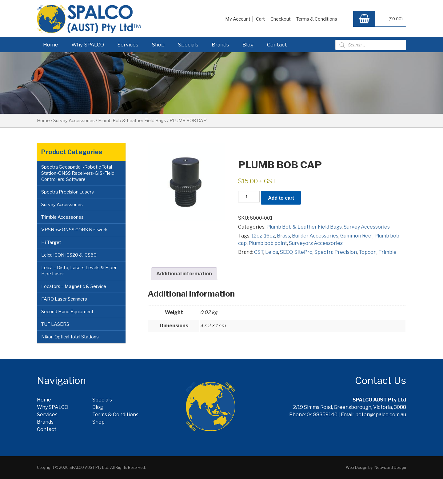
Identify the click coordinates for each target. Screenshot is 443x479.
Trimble (387, 252)
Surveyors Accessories (316, 243)
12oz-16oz (263, 236)
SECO (286, 252)
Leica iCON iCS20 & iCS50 (69, 255)
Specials (188, 45)
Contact (277, 45)
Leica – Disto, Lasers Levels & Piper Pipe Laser (79, 271)
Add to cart (281, 198)
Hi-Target (51, 242)
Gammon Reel (356, 236)
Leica (271, 252)
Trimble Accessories (62, 217)
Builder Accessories (315, 236)
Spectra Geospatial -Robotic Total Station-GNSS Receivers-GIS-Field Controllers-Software (77, 173)
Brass (283, 236)
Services (127, 45)
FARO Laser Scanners (64, 299)
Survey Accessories (74, 120)
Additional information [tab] (184, 274)
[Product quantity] (249, 196)
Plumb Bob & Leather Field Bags (132, 120)
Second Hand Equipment (67, 311)
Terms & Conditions (316, 19)
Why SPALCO (87, 45)
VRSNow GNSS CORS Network (74, 230)
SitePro (303, 252)
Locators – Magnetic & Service (73, 286)
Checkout (280, 19)
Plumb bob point (268, 243)
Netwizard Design (390, 467)
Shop (158, 45)
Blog (248, 45)
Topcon (368, 252)
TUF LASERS (55, 324)
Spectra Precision (335, 252)
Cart (260, 19)
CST (258, 252)
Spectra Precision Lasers (67, 192)
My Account (237, 19)
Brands (220, 45)
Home (50, 45)
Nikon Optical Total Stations (70, 337)
